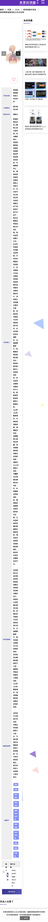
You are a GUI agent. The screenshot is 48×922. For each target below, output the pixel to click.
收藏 (13, 79)
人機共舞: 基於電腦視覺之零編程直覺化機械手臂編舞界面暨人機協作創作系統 (35, 73)
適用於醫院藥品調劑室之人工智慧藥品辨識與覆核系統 (35, 127)
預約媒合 (11, 891)
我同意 (26, 918)
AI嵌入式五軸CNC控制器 (34, 99)
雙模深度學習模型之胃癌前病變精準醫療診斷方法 (35, 45)
